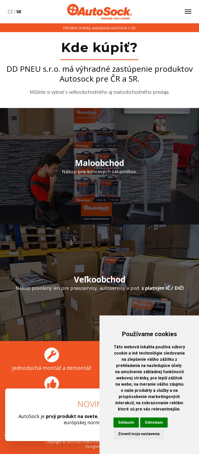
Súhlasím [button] (126, 422)
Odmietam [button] (154, 422)
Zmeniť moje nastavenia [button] (139, 434)
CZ (10, 12)
